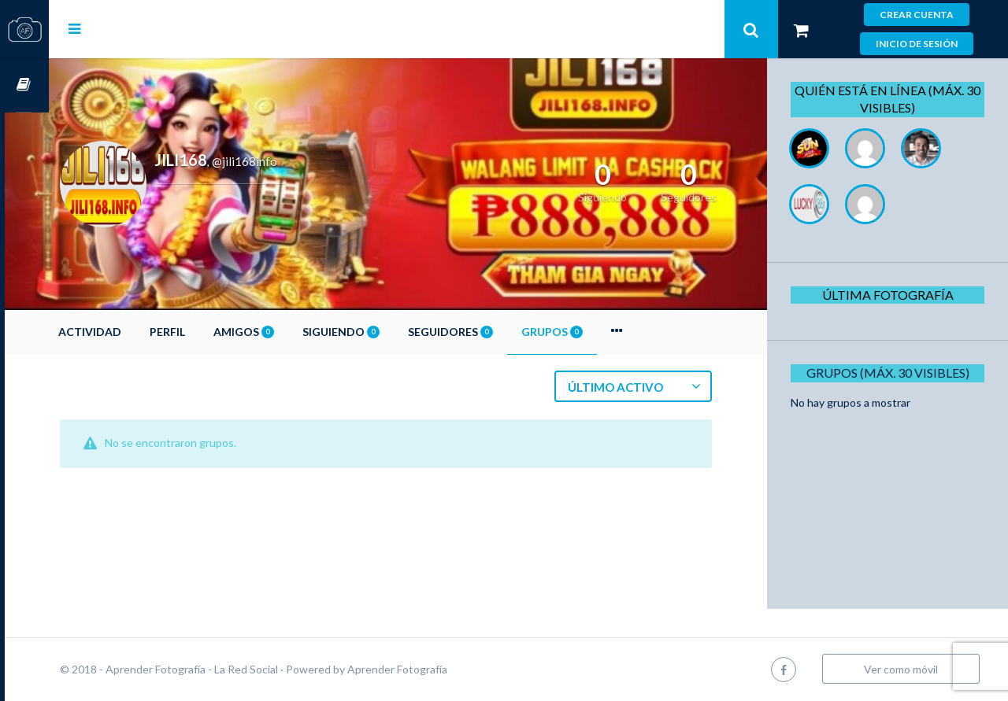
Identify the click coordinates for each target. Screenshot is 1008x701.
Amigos (288, 331)
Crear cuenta (917, 14)
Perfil (211, 331)
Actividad (133, 331)
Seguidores (494, 331)
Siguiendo (385, 331)
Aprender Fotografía (441, 669)
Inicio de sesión (917, 44)
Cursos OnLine (24, 85)
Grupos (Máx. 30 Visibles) (892, 372)
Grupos (596, 331)
